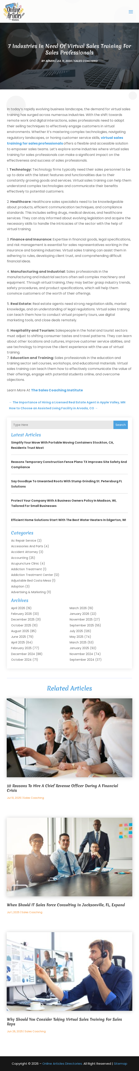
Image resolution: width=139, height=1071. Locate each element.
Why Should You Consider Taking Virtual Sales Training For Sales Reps (64, 1022)
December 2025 (23, 619)
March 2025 (78, 642)
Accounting (19, 558)
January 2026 (79, 614)
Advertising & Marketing (28, 592)
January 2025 (79, 648)
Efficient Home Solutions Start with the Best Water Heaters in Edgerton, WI (68, 520)
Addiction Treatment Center (32, 575)
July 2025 (76, 631)
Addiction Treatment (26, 569)
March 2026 (78, 608)
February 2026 (21, 614)
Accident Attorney (24, 552)
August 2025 (20, 631)
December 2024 (23, 654)
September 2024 (82, 660)
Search (121, 425)
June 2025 (18, 637)
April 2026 (18, 608)
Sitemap (120, 1063)
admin (50, 61)
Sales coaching (86, 61)
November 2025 (81, 619)
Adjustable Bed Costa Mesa (31, 580)
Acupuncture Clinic (25, 563)
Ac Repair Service (23, 540)
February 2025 (21, 648)
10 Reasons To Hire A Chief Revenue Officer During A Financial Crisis (62, 788)
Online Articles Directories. (62, 1063)
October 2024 (21, 660)
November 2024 (81, 654)
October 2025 (21, 625)
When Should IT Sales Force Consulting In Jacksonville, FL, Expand (66, 905)
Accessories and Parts (27, 546)
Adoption (17, 586)
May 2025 (76, 637)
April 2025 (18, 642)
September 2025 (82, 625)
